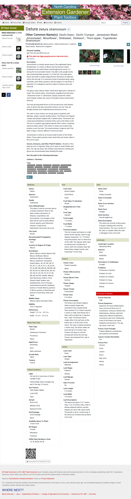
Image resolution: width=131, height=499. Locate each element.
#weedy (35, 173)
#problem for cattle (42, 171)
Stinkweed (65, 38)
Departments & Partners (30, 494)
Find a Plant (16, 23)
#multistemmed (38, 167)
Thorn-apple (93, 38)
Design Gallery (29, 23)
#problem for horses (53, 169)
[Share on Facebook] (9, 95)
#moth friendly (67, 171)
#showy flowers (31, 165)
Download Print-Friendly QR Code (38, 461)
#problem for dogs (32, 169)
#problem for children (42, 169)
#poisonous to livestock (64, 169)
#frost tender (30, 167)
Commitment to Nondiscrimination (21, 479)
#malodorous (55, 167)
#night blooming (52, 173)
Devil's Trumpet (85, 34)
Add (30, 177)
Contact (58, 23)
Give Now (48, 23)
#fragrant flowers (47, 165)
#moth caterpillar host (66, 165)
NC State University (9, 472)
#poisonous (39, 165)
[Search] (110, 23)
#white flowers (56, 165)
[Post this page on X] (4, 95)
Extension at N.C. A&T (79, 494)
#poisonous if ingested (53, 171)
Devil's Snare (66, 34)
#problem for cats (64, 167)
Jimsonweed (33, 38)
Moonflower (50, 38)
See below (30, 59)
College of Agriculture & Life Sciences (55, 494)
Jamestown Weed (106, 34)
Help (39, 23)
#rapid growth (60, 173)
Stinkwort (78, 38)
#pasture (30, 173)
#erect (61, 171)
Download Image (95, 65)
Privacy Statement (47, 479)
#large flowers (47, 167)
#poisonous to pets (42, 173)
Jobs (18, 494)
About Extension (8, 494)
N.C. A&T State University (28, 472)
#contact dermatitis (32, 171)
